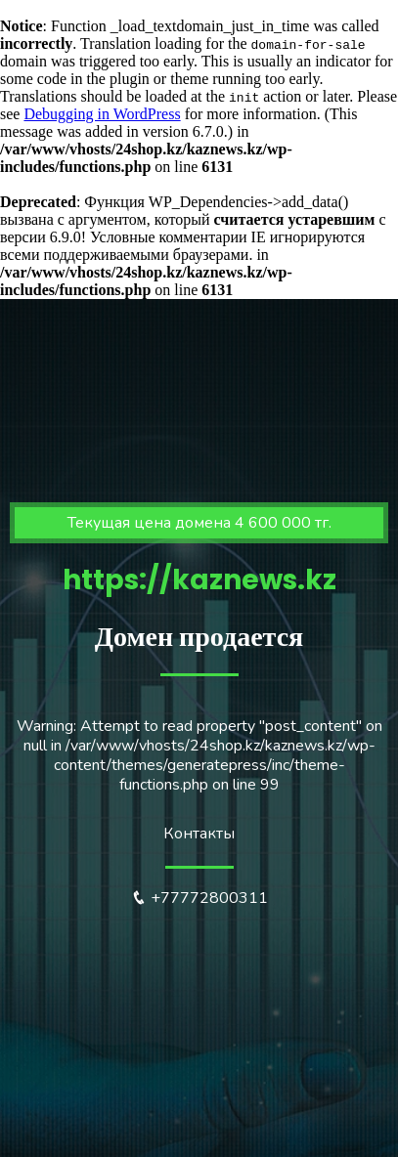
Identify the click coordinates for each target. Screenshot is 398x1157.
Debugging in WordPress (101, 114)
